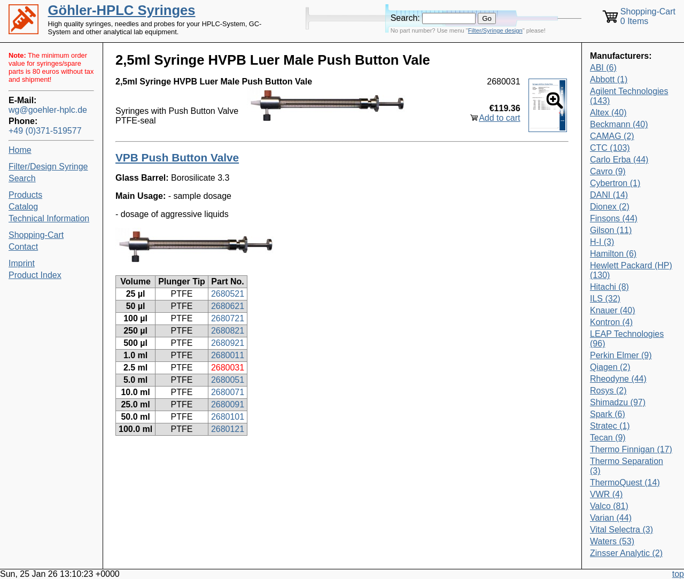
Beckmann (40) (619, 124)
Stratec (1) (610, 425)
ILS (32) (605, 298)
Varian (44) (611, 517)
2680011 (227, 355)
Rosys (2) (608, 390)
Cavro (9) (608, 171)
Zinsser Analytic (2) (626, 553)
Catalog (23, 206)
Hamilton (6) (613, 253)
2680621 (227, 306)
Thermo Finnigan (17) (631, 449)
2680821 (227, 330)
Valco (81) (609, 506)
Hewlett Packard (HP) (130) (631, 270)
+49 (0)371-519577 (45, 130)
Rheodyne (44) (618, 378)
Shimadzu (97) (618, 402)
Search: (405, 17)
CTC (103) (610, 147)
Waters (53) (612, 541)
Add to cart (499, 117)
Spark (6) (607, 414)
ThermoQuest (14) (625, 482)
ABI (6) (603, 67)
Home (20, 150)
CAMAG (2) (612, 136)
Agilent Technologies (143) (629, 96)
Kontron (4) (611, 322)
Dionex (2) (609, 206)
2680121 (227, 429)
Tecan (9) (608, 437)
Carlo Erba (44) (619, 159)
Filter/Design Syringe (48, 166)
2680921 (227, 343)
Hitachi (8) (609, 286)
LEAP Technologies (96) (627, 338)
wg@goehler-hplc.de (48, 109)
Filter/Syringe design (495, 30)
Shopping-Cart (36, 235)
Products (25, 194)
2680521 (227, 293)
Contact (23, 246)
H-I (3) (602, 241)
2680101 (227, 416)
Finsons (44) (614, 218)
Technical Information (49, 218)
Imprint (22, 263)
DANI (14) (609, 194)
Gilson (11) (611, 230)
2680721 (227, 318)
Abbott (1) (608, 79)
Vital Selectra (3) (621, 529)
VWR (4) (606, 494)
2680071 (227, 392)
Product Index (35, 275)
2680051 (227, 379)
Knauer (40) (612, 310)
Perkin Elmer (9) (621, 355)
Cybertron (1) (615, 183)
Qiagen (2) (610, 367)
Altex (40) (608, 112)
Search (22, 178)
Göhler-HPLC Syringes (122, 10)
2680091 (227, 404)
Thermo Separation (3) (626, 466)
